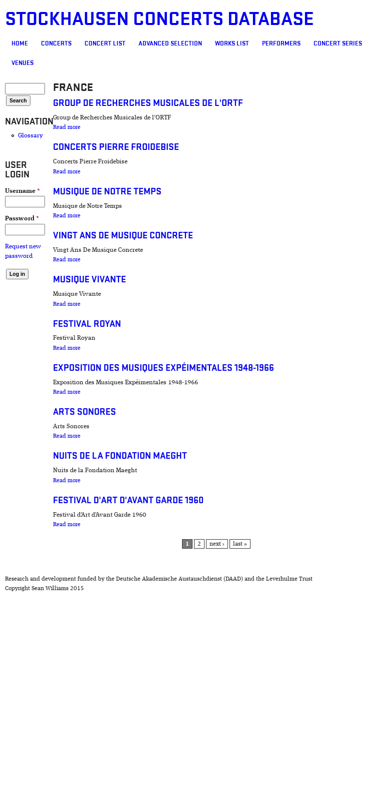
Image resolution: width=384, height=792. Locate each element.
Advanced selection (170, 43)
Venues (23, 63)
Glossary (30, 135)
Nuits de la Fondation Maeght (120, 456)
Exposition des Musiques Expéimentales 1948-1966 (163, 368)
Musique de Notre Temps (107, 191)
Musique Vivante (89, 279)
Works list (232, 43)
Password (22, 218)
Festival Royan (87, 324)
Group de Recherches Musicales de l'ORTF (148, 103)
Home (20, 43)
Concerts (56, 43)
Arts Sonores (84, 412)
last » (240, 544)
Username (22, 191)
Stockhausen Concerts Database (159, 19)
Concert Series (338, 43)
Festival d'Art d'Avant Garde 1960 (128, 500)
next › (217, 544)
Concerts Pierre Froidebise (116, 147)
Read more (66, 127)
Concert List (105, 43)
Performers (281, 43)
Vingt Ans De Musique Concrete (123, 235)
